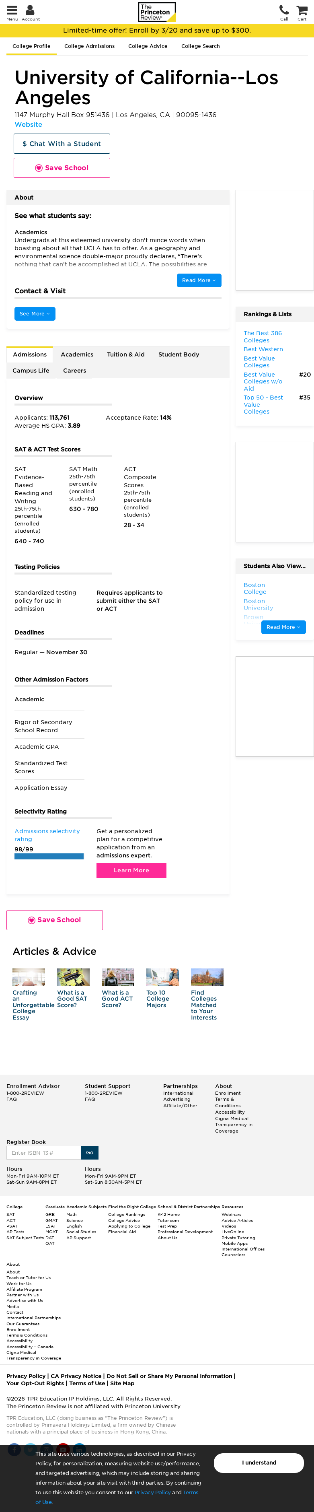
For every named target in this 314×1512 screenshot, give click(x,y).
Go (90, 1152)
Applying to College (129, 1226)
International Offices (243, 1248)
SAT (10, 1214)
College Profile (31, 46)
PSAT (12, 1226)
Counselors (233, 1254)
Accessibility (230, 1112)
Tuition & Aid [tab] (126, 354)
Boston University (258, 605)
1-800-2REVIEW (25, 1093)
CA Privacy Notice (76, 1376)
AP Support (78, 1237)
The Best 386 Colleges (263, 337)
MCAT (51, 1231)
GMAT (51, 1220)
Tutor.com (168, 1220)
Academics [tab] (77, 354)
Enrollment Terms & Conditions (228, 1099)
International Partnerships (33, 1317)
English (74, 1226)
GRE (50, 1214)
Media (12, 1306)
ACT (11, 1220)
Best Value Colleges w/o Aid (263, 381)
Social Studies (81, 1231)
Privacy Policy (153, 1492)
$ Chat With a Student (62, 144)
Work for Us (18, 1283)
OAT (50, 1243)
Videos (229, 1226)
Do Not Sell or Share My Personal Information (169, 1376)
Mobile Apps (235, 1243)
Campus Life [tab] (30, 370)
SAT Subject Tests (25, 1237)
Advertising (177, 1099)
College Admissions (89, 46)
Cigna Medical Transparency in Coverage (233, 1125)
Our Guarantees (22, 1323)
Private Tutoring (238, 1237)
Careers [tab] (74, 370)
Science (74, 1220)
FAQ (11, 1099)
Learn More (131, 870)
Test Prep (167, 1226)
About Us (167, 1237)
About (13, 1271)
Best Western (263, 349)
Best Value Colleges (259, 362)
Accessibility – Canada (29, 1346)
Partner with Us (22, 1294)
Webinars (231, 1214)
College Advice (148, 46)
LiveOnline (233, 1231)
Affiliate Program (24, 1289)
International (178, 1093)
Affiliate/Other (180, 1105)
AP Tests (15, 1231)
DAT (49, 1237)
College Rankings (126, 1214)
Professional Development (185, 1231)
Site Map (122, 1383)
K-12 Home (169, 1214)
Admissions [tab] (30, 354)
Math (71, 1214)
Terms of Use (87, 1383)
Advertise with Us (24, 1300)
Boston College (255, 588)
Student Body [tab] (178, 354)
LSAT (50, 1226)
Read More (199, 280)
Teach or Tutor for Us (28, 1277)
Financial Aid (122, 1231)
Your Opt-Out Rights (35, 1383)
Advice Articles (237, 1220)
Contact (14, 1312)
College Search (200, 46)
